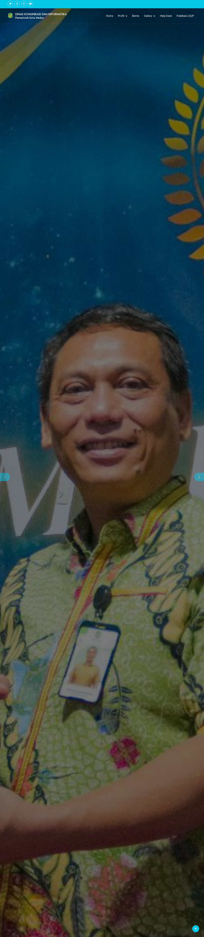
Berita (135, 15)
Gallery (148, 15)
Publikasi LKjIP (185, 15)
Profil (121, 15)
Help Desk (166, 15)
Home (109, 15)
